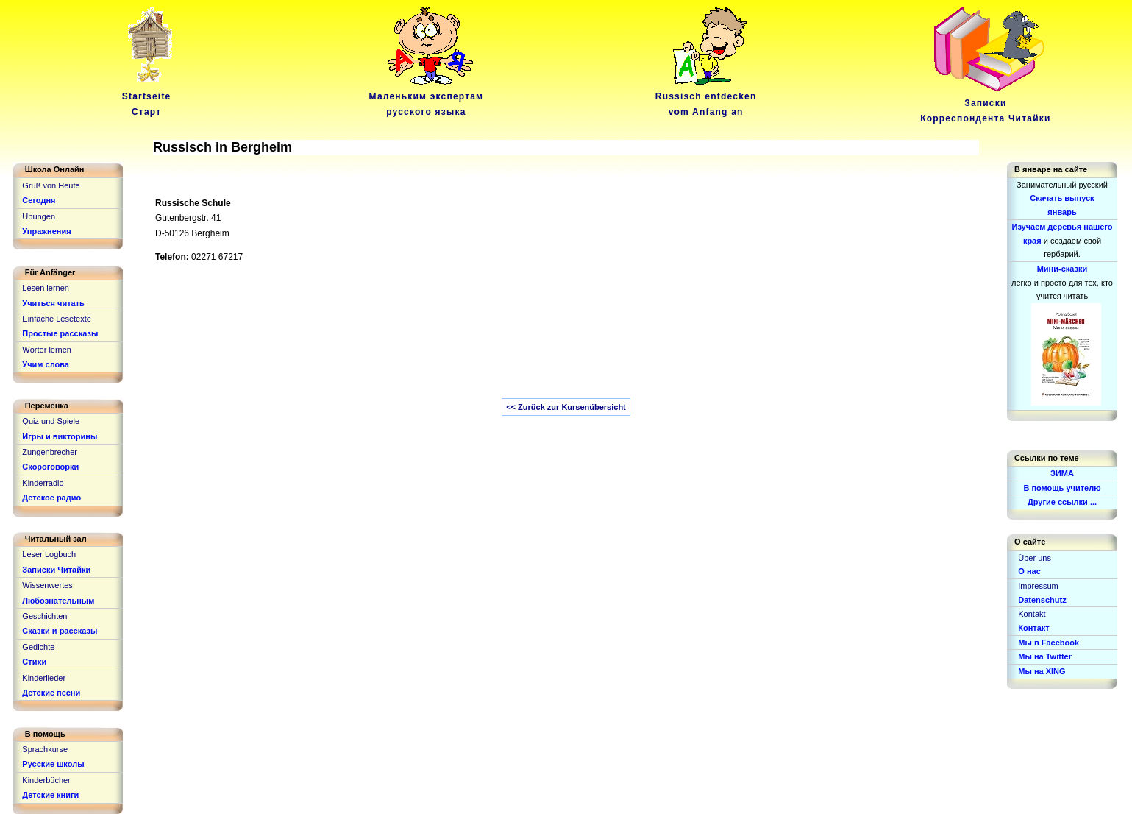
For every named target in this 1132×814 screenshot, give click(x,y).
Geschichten (44, 616)
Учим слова (45, 364)
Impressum (1038, 585)
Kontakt (1031, 613)
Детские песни (51, 692)
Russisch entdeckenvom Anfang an (706, 97)
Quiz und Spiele (50, 421)
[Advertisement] (509, 338)
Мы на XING (1041, 671)
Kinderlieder (43, 677)
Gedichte (38, 647)
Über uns (1034, 557)
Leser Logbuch (49, 554)
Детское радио (51, 497)
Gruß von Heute (50, 185)
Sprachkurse (45, 749)
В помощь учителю (1061, 488)
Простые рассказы (60, 333)
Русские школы (53, 764)
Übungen (38, 216)
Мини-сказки (1062, 268)
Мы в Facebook (1048, 642)
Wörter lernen (46, 349)
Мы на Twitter (1045, 656)
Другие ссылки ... (1062, 502)
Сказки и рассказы (59, 630)
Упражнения (46, 231)
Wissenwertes (47, 585)
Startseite (149, 97)
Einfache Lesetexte (56, 318)
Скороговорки (50, 466)
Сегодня (38, 200)
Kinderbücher (46, 780)
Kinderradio (42, 482)
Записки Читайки (56, 569)
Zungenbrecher (49, 451)
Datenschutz (1042, 599)
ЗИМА (1062, 473)
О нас (1029, 571)
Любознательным (58, 600)
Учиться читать (53, 303)
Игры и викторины (59, 436)
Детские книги (50, 794)
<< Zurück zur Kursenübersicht (566, 407)
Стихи (34, 661)
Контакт (1033, 627)
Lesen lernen (45, 287)
